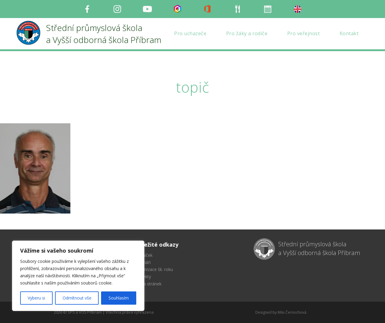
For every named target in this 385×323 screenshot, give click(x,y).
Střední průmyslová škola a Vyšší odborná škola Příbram (319, 248)
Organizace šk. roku (154, 269)
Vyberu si (36, 298)
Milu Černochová (292, 312)
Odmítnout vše (77, 298)
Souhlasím (119, 298)
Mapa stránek (148, 284)
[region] (78, 276)
